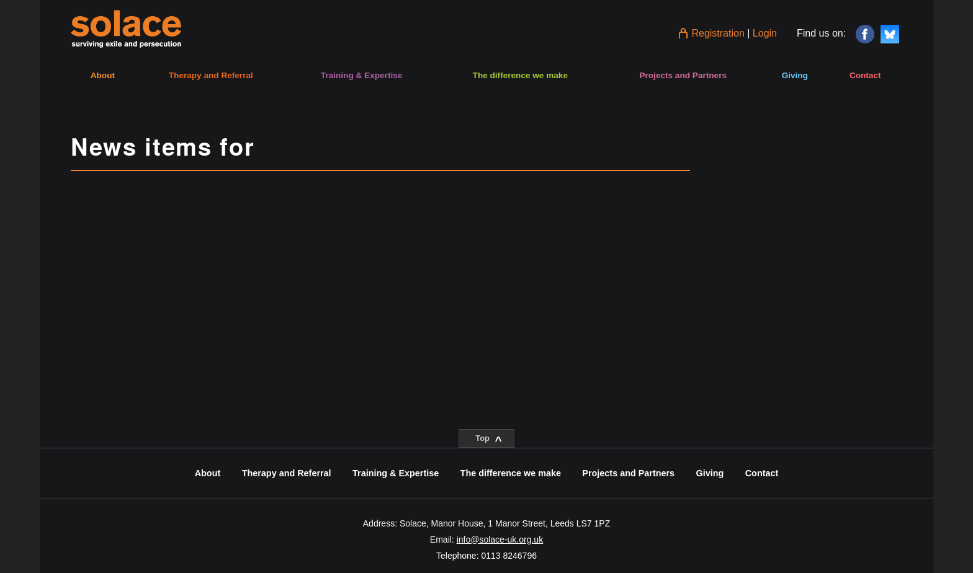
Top (488, 440)
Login (765, 33)
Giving (795, 75)
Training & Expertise (361, 75)
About (103, 75)
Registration (717, 33)
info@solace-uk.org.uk (500, 539)
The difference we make (520, 75)
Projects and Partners (683, 75)
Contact (865, 75)
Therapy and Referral (211, 75)
